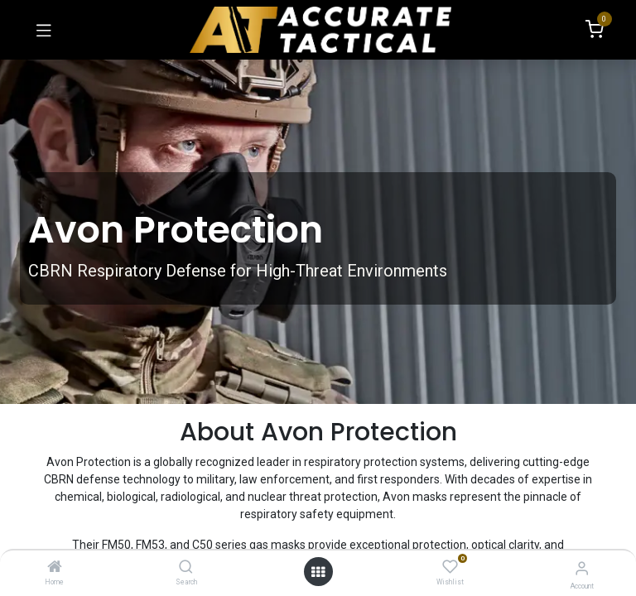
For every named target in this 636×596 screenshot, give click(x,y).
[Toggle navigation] (43, 30)
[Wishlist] (450, 567)
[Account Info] (582, 568)
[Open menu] (318, 572)
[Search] (186, 567)
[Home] (54, 567)
